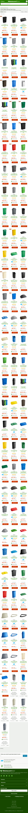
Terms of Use (14, 804)
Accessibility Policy (14, 806)
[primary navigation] (3, 1)
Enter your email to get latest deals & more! (10, 754)
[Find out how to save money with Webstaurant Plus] (21, 27)
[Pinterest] (12, 776)
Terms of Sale (14, 801)
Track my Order (14, 793)
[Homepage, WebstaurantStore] (14, 1)
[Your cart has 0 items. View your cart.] (25, 1)
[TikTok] (9, 776)
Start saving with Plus (7, 761)
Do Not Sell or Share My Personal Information (14, 807)
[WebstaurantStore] (14, 771)
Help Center (14, 790)
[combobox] (14, 4)
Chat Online (7, 796)
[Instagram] (1, 776)
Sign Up (25, 755)
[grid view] (1, 12)
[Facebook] (6, 776)
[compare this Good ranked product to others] (10, 37)
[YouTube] (4, 776)
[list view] (4, 12)
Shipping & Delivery (19, 796)
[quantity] (2, 35)
